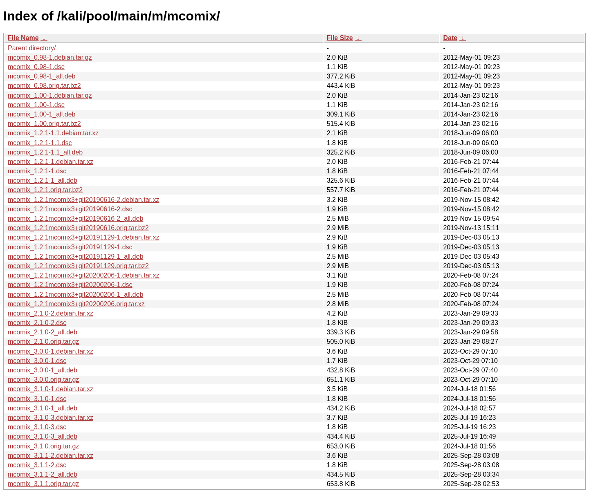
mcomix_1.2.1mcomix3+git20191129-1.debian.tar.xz (83, 237)
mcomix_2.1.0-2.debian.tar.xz (50, 313)
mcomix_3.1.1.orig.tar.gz (43, 483)
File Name (23, 37)
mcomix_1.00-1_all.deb (41, 114)
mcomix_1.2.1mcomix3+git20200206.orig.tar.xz (76, 303)
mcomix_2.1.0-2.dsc (37, 322)
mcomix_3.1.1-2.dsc (37, 465)
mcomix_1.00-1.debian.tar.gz (50, 95)
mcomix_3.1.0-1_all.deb (42, 408)
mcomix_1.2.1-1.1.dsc (40, 142)
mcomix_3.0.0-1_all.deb (42, 370)
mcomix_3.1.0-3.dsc (37, 427)
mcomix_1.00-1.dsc (36, 104)
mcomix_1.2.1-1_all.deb (42, 180)
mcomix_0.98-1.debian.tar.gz (50, 57)
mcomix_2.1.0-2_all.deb (42, 332)
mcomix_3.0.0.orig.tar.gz (43, 379)
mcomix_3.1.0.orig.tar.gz (43, 446)
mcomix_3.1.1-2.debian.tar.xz (50, 455)
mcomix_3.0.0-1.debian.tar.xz (50, 351)
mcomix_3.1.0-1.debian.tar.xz (50, 388)
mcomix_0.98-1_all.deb (41, 76)
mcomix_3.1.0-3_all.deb (42, 436)
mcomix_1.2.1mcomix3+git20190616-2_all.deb (75, 218)
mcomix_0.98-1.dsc (36, 66)
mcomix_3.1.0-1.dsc (37, 398)
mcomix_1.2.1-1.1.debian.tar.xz (53, 133)
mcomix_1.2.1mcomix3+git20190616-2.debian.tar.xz (83, 199)
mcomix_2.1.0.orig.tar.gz (43, 341)
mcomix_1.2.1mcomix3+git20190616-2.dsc (70, 209)
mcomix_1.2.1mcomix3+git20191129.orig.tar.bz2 (78, 265)
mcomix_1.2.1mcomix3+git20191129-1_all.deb (75, 256)
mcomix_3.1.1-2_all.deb (42, 474)
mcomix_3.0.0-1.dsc (37, 360)
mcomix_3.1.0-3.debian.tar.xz (50, 417)
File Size (340, 37)
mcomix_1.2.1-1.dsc (37, 171)
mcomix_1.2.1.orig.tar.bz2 (45, 189)
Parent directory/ (32, 48)
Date (450, 37)
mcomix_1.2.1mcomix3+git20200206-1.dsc (70, 284)
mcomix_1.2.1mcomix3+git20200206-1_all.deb (75, 294)
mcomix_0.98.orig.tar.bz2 (44, 85)
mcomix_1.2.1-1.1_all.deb (45, 152)
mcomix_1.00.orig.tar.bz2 (44, 123)
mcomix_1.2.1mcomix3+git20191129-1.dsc (70, 247)
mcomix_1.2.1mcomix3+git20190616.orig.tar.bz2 (78, 227)
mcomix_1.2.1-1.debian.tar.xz (50, 161)
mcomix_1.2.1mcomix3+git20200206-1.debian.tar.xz (83, 275)
